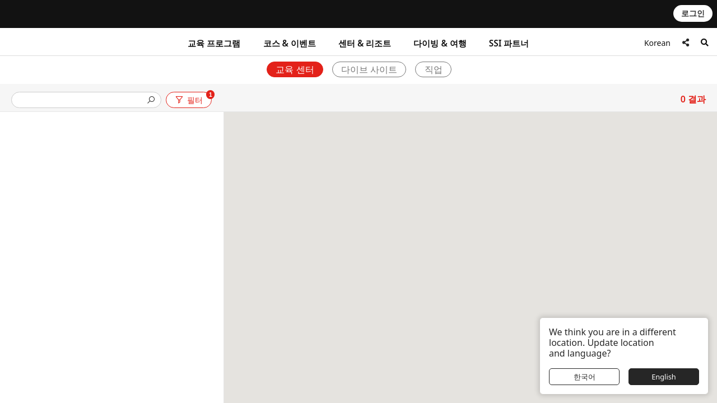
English (663, 377)
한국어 (584, 377)
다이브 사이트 (369, 69)
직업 (434, 69)
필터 (192, 98)
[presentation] (81, 101)
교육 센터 (295, 69)
